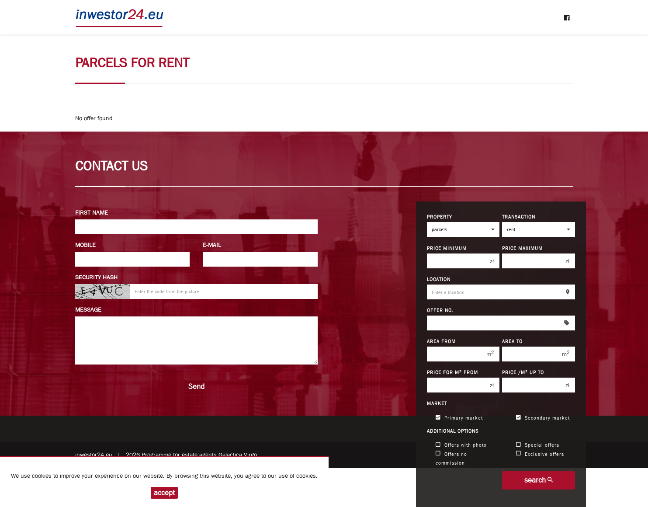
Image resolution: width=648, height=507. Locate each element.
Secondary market (543, 417)
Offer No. (440, 310)
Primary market (459, 417)
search (538, 480)
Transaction (518, 216)
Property (439, 216)
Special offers (537, 444)
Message (88, 309)
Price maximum (522, 248)
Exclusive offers (540, 453)
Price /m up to (523, 372)
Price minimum (447, 248)
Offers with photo (461, 444)
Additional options (452, 430)
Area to (512, 341)
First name (91, 212)
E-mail (212, 245)
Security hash (96, 277)
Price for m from (452, 372)
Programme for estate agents (180, 454)
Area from (441, 341)
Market (437, 403)
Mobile (85, 245)
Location (438, 279)
